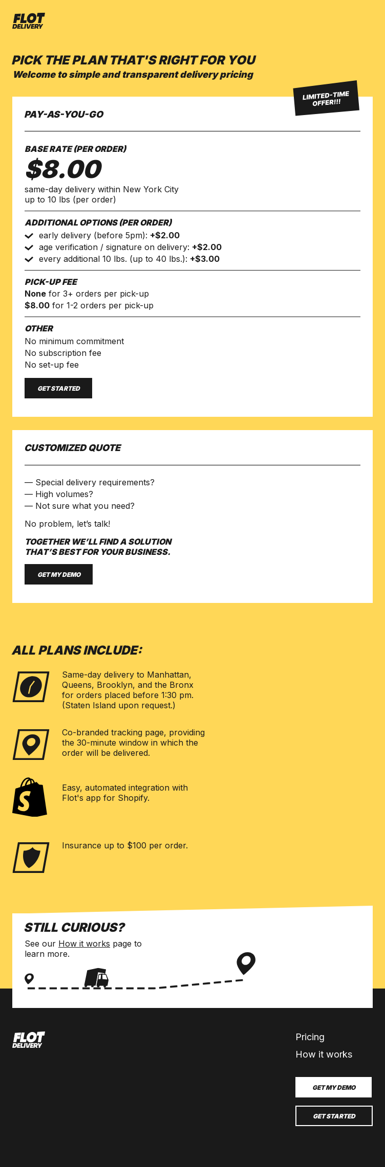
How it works (84, 943)
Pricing (310, 1036)
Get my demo (58, 574)
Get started (58, 388)
